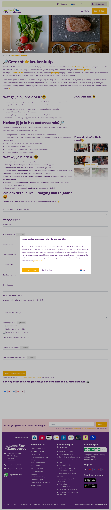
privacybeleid (38, 261)
